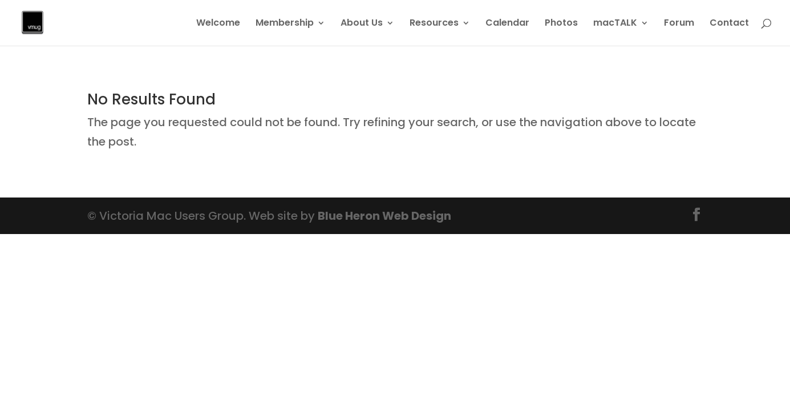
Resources (434, 24)
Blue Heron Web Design (384, 216)
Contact (729, 24)
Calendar (507, 24)
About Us (362, 24)
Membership (285, 24)
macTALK (615, 24)
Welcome (218, 24)
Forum (679, 24)
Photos (561, 24)
